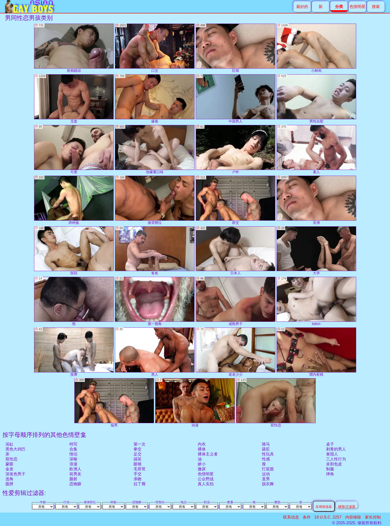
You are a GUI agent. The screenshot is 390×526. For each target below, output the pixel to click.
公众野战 (206, 479)
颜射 (73, 479)
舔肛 (266, 449)
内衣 (202, 444)
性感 (266, 459)
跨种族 (74, 200)
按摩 (74, 351)
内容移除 (353, 517)
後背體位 (155, 200)
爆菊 (155, 98)
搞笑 (138, 459)
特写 (73, 444)
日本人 (235, 250)
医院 (74, 250)
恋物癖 (75, 484)
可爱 (74, 149)
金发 (9, 469)
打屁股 (268, 469)
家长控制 (373, 517)
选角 (9, 479)
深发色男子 (15, 474)
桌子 (330, 444)
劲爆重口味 (155, 149)
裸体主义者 (208, 454)
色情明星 (357, 6)
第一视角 (155, 301)
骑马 (266, 444)
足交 (138, 454)
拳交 (138, 449)
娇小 (202, 464)
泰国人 (332, 454)
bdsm (316, 301)
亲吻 (138, 479)
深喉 (73, 459)
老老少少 (235, 351)
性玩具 (268, 454)
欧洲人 (75, 469)
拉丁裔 (140, 484)
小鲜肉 (316, 48)
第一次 (140, 444)
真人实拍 (206, 484)
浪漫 (73, 464)
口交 (155, 48)
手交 (138, 474)
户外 (235, 149)
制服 (330, 469)
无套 (74, 98)
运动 (266, 474)
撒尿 (202, 469)
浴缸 (9, 444)
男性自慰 (316, 98)
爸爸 (155, 250)
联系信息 (291, 517)
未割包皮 (334, 464)
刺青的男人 (336, 449)
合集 (73, 449)
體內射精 (316, 351)
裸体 (202, 449)
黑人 (155, 351)
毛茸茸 (140, 469)
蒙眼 (9, 464)
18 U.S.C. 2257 (327, 517)
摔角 (330, 474)
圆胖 (9, 484)
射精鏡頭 (74, 48)
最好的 (302, 6)
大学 (316, 250)
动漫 (195, 402)
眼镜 (138, 464)
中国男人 (235, 98)
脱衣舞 (268, 484)
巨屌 (235, 48)
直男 (266, 479)
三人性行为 (336, 459)
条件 (307, 517)
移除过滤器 (346, 506)
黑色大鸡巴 (15, 449)
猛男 (114, 402)
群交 (235, 200)
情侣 (73, 454)
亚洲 (316, 200)
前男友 (75, 474)
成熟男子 (235, 301)
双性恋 (11, 459)
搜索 (376, 6)
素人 (316, 149)
